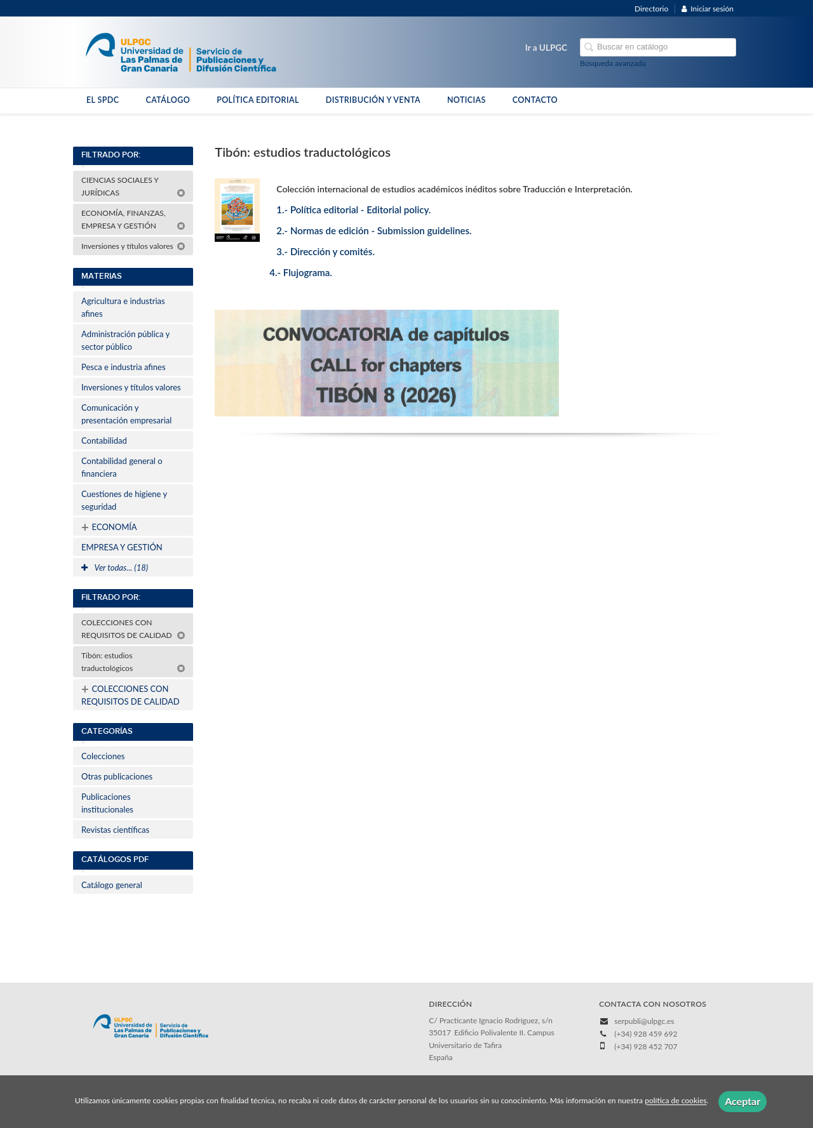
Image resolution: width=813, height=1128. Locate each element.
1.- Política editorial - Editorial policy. (353, 209)
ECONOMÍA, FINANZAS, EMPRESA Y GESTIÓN (133, 219)
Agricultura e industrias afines (123, 307)
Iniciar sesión (708, 8)
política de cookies (675, 1101)
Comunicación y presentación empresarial (126, 413)
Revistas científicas (115, 830)
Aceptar (742, 1101)
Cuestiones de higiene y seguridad (124, 500)
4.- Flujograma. (300, 272)
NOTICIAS (466, 100)
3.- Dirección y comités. (325, 251)
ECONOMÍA (109, 526)
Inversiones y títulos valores (133, 246)
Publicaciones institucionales (107, 803)
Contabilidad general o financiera (122, 467)
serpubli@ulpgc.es (644, 1021)
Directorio (651, 8)
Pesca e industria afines (123, 367)
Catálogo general (111, 885)
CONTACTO (535, 100)
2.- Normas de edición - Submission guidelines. (373, 230)
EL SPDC (102, 100)
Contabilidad (104, 440)
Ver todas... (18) (114, 567)
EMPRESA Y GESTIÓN (122, 547)
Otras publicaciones (116, 776)
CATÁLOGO (167, 100)
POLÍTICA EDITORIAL (258, 100)
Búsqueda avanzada (613, 63)
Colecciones (102, 756)
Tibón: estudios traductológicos (133, 662)
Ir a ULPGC (546, 48)
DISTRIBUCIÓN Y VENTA (373, 100)
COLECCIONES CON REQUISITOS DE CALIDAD (133, 629)
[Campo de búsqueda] (658, 47)
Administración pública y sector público (125, 340)
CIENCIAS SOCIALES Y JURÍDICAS (133, 186)
